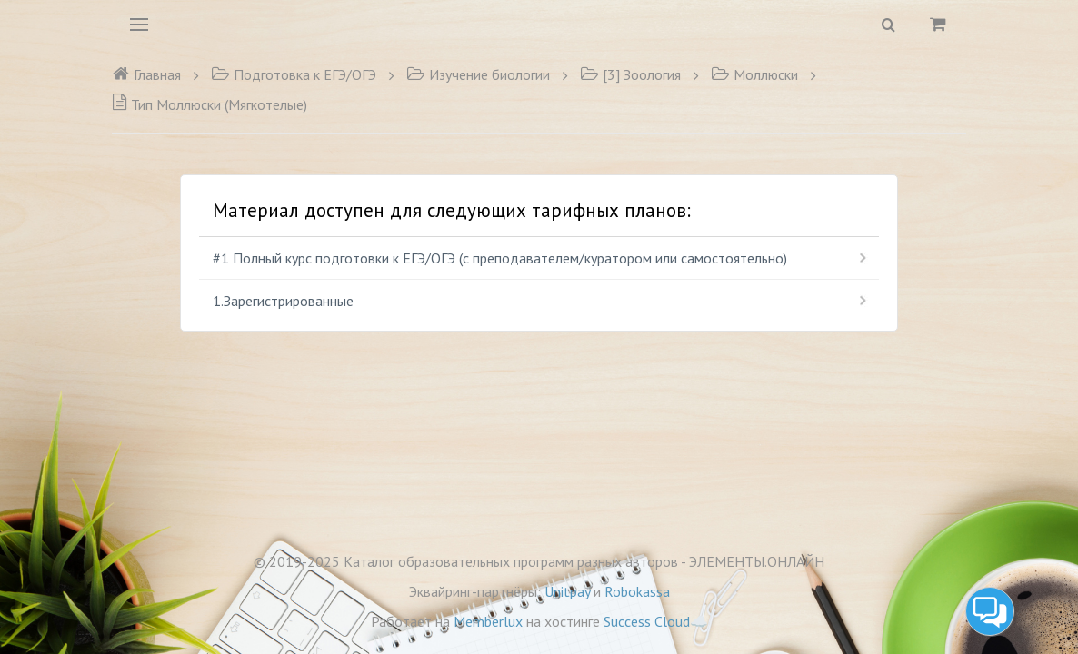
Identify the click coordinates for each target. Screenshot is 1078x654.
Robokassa (637, 591)
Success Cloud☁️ (656, 621)
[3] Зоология (630, 74)
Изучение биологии (478, 74)
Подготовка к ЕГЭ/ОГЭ (293, 74)
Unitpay (567, 591)
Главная (146, 74)
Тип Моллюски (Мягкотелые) (209, 104)
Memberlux (488, 621)
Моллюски (754, 74)
